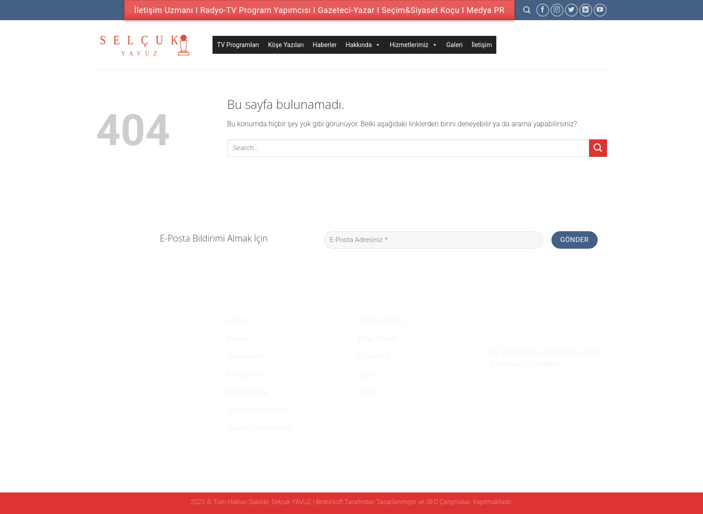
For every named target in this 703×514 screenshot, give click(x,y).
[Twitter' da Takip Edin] (571, 10)
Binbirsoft (329, 502)
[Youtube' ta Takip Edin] (600, 10)
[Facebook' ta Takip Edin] (542, 10)
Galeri (455, 44)
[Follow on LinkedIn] (585, 10)
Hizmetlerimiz (413, 45)
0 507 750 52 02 (519, 319)
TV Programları (238, 44)
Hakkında (363, 45)
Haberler (325, 44)
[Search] (526, 10)
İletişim (482, 44)
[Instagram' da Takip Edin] (557, 10)
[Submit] (598, 148)
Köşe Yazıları (286, 44)
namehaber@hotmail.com (537, 336)
